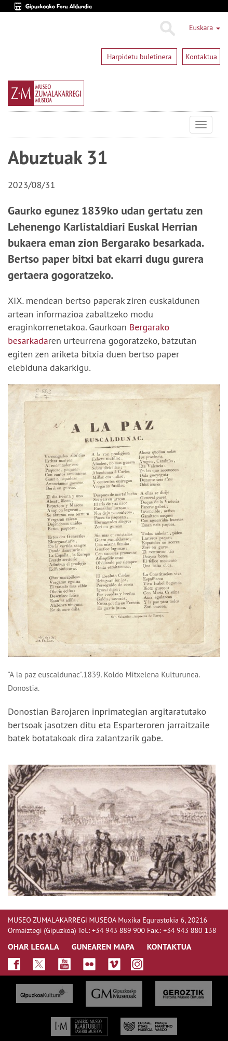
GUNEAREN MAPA (103, 946)
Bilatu (167, 28)
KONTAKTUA (169, 946)
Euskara (204, 27)
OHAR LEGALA (33, 946)
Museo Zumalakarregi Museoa (15, 125)
